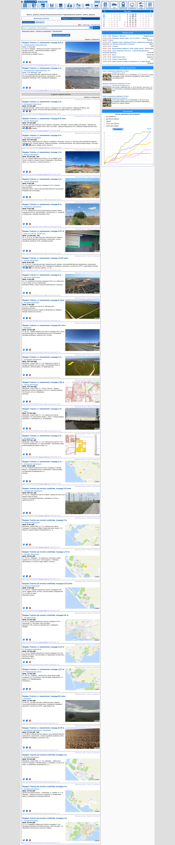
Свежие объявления (127, 68)
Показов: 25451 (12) (44, 404)
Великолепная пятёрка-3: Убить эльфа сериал (123, 48)
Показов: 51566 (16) (43, 174)
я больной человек (112, 126)
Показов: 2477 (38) (43, 842)
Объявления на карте (60, 35)
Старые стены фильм (115, 59)
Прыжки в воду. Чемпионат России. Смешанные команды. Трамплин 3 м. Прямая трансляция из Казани (128, 43)
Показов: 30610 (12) (43, 352)
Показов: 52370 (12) (44, 147)
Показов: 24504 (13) (44, 431)
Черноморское (28, 22)
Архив (149, 129)
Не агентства (95, 25)
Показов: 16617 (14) (43, 610)
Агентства (86, 25)
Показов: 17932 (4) (44, 90)
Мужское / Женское (114, 36)
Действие (40, 22)
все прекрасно (111, 116)
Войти (97, 2)
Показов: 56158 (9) (43, 130)
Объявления (31, 2)
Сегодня (110, 46)
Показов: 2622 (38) (44, 781)
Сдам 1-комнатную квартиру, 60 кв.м (115, 96)
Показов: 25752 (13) (44, 456)
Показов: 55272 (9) (44, 113)
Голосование (128, 111)
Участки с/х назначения (71, 19)
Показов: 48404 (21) (43, 226)
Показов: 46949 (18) (44, 199)
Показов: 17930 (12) (44, 515)
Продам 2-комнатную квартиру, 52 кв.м (116, 83)
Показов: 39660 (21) (44, 295)
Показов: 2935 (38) (44, 813)
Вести (109, 55)
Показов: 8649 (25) (44, 691)
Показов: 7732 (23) (44, 64)
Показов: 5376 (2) (43, 723)
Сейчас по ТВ (128, 33)
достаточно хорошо (112, 119)
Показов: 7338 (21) (44, 664)
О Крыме (42, 2)
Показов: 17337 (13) (43, 578)
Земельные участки (41, 18)
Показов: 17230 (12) (43, 547)
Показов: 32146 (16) (44, 320)
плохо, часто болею (112, 123)
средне (108, 121)
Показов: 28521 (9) (44, 270)
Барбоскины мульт (114, 57)
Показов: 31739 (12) (44, 377)
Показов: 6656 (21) (44, 642)
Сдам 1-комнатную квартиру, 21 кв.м (115, 71)
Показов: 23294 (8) (44, 253)
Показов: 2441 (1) (43, 750)
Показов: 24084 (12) (44, 483)
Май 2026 (127, 11)
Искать (96, 28)
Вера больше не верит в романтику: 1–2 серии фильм (126, 61)
